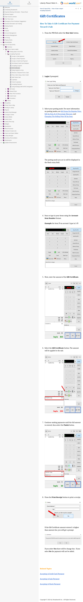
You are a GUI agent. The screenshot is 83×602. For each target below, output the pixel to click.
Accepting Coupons (15, 66)
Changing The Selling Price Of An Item (59, 116)
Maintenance (7, 140)
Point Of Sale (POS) (8, 45)
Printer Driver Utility (8, 105)
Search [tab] (29, 3)
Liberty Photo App (8, 121)
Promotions (11, 98)
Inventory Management (9, 35)
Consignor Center (8, 114)
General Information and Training (12, 24)
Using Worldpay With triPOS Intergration (21, 87)
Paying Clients (7, 40)
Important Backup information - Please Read (15, 12)
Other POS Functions (14, 93)
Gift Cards (11, 89)
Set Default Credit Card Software (19, 63)
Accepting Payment (15, 84)
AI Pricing (6, 38)
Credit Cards (11, 96)
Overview (8, 47)
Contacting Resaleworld (9, 10)
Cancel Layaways (15, 82)
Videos (8, 100)
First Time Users (7, 19)
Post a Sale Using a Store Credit (19, 75)
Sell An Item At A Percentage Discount (58, 114)
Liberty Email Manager (9, 112)
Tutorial (5, 31)
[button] (76, 9)
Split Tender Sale (15, 77)
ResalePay (6, 103)
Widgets (5, 124)
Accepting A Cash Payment (49, 579)
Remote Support (7, 14)
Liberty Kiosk (7, 119)
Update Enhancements (9, 142)
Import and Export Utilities (10, 133)
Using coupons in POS (16, 70)
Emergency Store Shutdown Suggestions (14, 21)
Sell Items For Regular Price (71, 111)
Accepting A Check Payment (50, 584)
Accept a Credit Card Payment (18, 61)
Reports (5, 110)
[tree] (19, 75)
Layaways (13, 80)
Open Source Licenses (9, 17)
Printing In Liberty (8, 107)
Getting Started (7, 26)
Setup (5, 28)
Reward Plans (12, 91)
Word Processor (7, 128)
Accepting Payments (13, 54)
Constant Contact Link (9, 131)
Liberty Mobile (7, 117)
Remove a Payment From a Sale (19, 73)
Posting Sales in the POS (15, 52)
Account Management (9, 33)
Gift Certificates (14, 68)
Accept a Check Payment (17, 59)
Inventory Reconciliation (9, 138)
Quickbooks (6, 126)
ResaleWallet (7, 42)
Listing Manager (7, 135)
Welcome (6, 7)
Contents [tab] (10, 3)
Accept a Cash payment (16, 56)
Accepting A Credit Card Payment (52, 574)
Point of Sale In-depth (11, 49)
